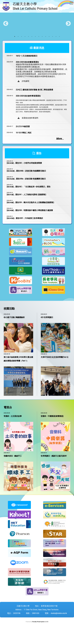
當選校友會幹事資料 (28, 118)
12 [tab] (52, 36)
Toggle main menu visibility (71, 2)
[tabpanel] (37, 24)
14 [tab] (59, 36)
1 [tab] (15, 36)
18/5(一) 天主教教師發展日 (26, 56)
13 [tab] (56, 36)
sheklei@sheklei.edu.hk (59, 613)
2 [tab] (18, 36)
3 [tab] (21, 36)
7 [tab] (35, 36)
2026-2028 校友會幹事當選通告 (28, 96)
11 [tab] (49, 36)
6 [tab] (32, 36)
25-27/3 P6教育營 (23, 126)
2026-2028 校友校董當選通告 (27, 62)
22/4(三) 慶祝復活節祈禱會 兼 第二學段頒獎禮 (34, 90)
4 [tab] (25, 36)
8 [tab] (39, 36)
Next (68, 24)
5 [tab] (28, 36)
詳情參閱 (23, 81)
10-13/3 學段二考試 (23, 133)
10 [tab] (46, 36)
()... (24, 163)
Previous (6, 24)
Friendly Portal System (38, 621)
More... (60, 138)
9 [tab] (42, 36)
